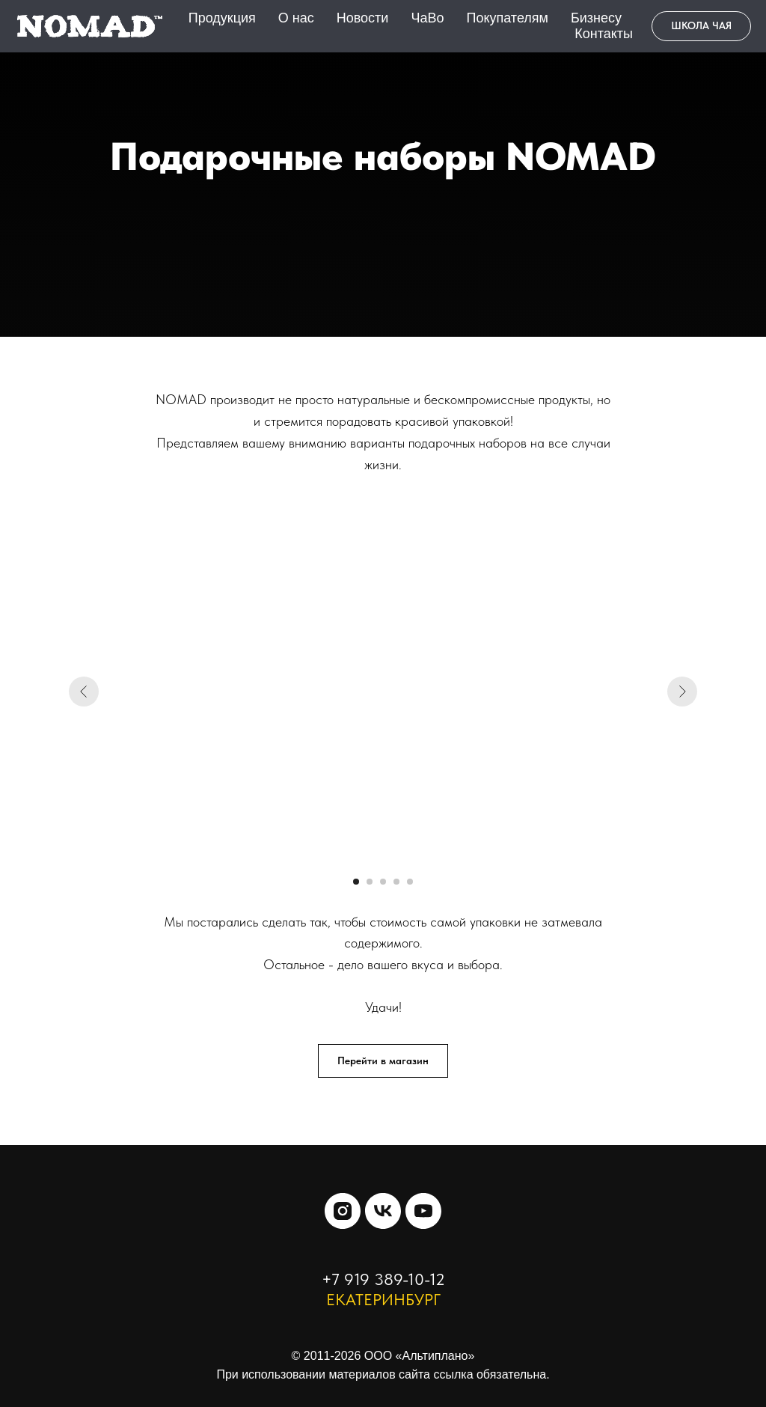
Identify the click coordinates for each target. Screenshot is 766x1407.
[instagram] (343, 1211)
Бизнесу (596, 17)
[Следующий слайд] (682, 691)
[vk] (383, 1211)
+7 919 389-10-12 (383, 1279)
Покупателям (507, 17)
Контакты (603, 33)
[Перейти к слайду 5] (410, 882)
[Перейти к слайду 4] (396, 882)
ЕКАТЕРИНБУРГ (383, 1299)
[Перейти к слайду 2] (370, 882)
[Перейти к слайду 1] (356, 882)
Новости (363, 17)
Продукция (222, 17)
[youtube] (423, 1211)
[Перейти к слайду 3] (383, 882)
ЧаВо (427, 17)
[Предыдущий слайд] (84, 691)
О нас (296, 17)
